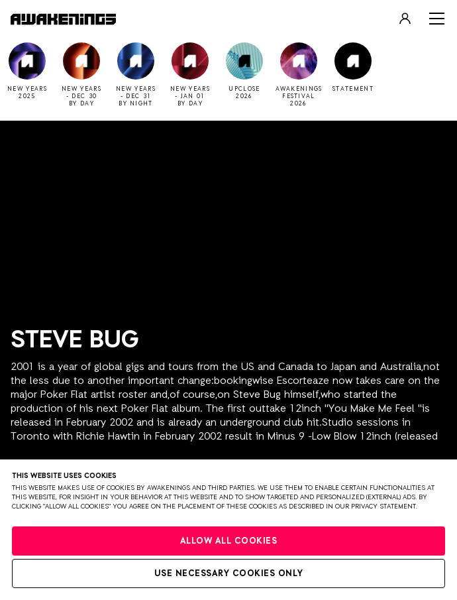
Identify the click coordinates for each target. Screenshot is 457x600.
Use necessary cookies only (228, 574)
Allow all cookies (229, 541)
